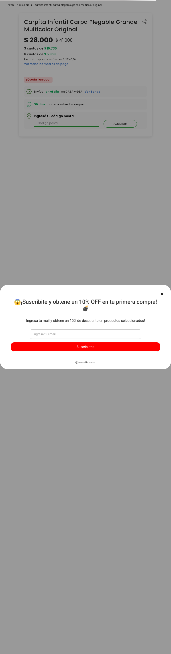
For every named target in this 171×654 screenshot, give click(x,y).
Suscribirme (85, 347)
